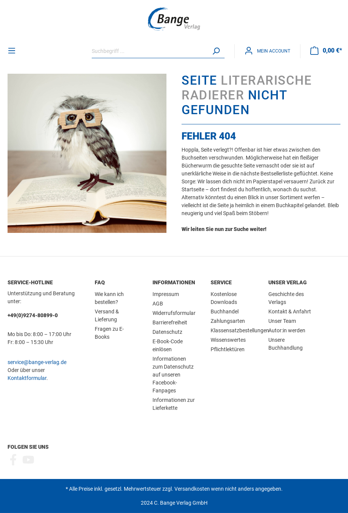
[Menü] (12, 50)
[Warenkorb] (326, 50)
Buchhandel (225, 311)
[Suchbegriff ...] (150, 51)
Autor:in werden (286, 330)
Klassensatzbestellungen (240, 330)
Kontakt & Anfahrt (289, 311)
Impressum (165, 294)
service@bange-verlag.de (37, 362)
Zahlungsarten (228, 321)
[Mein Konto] (267, 50)
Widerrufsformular (174, 313)
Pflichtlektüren (228, 349)
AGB (157, 304)
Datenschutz (167, 332)
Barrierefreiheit (169, 322)
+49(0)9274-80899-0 (33, 315)
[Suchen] (216, 51)
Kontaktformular (27, 378)
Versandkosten (192, 489)
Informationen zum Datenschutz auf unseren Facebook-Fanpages (173, 375)
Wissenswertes (228, 340)
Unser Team (282, 321)
